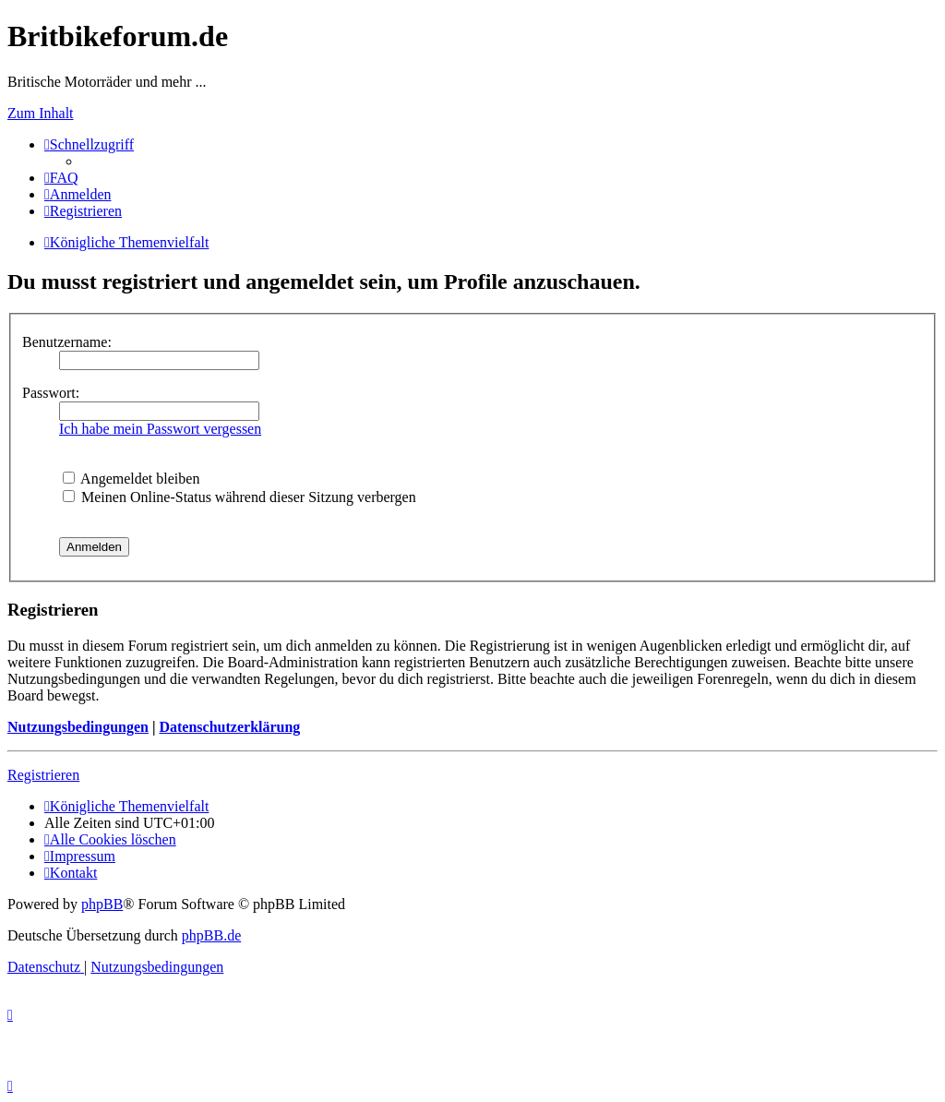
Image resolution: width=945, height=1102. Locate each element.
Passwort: (50, 393)
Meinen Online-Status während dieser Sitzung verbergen (239, 497)
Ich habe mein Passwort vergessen (160, 429)
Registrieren (43, 775)
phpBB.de (211, 935)
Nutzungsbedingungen (78, 727)
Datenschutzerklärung (229, 727)
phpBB (102, 904)
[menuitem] (61, 178)
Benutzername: (67, 342)
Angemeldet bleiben (131, 478)
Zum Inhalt (40, 113)
